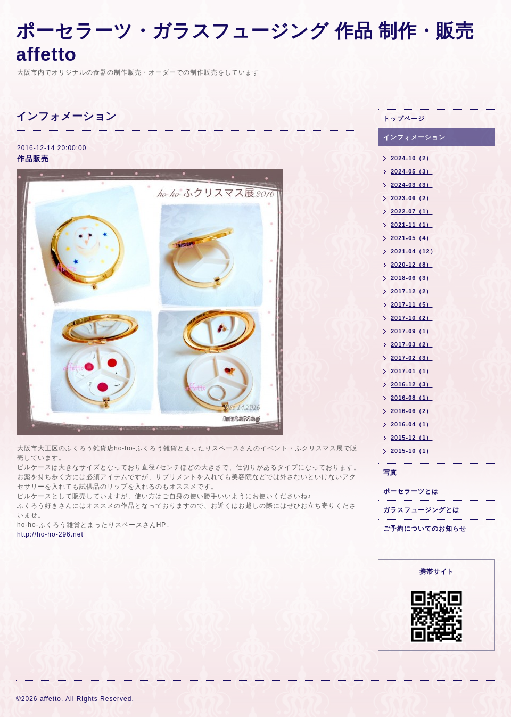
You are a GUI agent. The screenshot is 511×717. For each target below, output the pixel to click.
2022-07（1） (412, 211)
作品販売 (33, 158)
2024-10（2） (412, 158)
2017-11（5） (412, 304)
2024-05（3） (412, 171)
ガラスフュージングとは (421, 510)
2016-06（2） (412, 411)
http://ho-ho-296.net (50, 534)
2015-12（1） (412, 437)
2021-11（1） (412, 224)
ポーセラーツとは (411, 491)
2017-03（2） (412, 344)
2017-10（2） (412, 318)
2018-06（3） (412, 278)
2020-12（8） (412, 264)
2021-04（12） (413, 251)
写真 (390, 472)
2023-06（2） (412, 198)
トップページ (404, 118)
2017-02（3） (412, 358)
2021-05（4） (412, 238)
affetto (50, 699)
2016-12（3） (412, 384)
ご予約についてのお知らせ (424, 528)
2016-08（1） (412, 397)
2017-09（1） (412, 331)
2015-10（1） (412, 451)
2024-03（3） (412, 185)
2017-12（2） (412, 291)
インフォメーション (414, 137)
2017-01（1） (412, 371)
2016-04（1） (412, 424)
